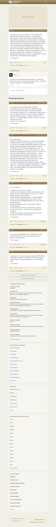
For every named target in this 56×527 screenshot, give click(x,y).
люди (11, 443)
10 (12, 175)
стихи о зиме (13, 407)
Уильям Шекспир (14, 357)
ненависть (43, 251)
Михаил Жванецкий (15, 377)
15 (18, 127)
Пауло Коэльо (13, 351)
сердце (11, 457)
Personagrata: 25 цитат (28, 278)
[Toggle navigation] (45, 2)
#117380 (12, 251)
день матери (13, 396)
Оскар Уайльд (13, 364)
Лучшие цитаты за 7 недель (28, 275)
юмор (11, 433)
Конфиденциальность (16, 521)
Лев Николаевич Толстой (16, 361)
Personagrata (14, 123)
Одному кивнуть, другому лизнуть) (18, 299)
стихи (11, 447)
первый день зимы (15, 389)
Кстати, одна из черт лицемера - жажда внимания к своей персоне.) (27, 326)
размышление (43, 30)
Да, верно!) (12, 288)
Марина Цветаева (14, 370)
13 (12, 127)
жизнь (11, 419)
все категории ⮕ (14, 468)
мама (11, 454)
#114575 (12, 135)
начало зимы (13, 403)
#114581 (12, 102)
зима (11, 410)
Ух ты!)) (11, 321)
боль (42, 135)
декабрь (12, 393)
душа (11, 436)
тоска (44, 135)
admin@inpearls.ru (41, 522)
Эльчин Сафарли (14, 374)
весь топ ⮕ (12, 509)
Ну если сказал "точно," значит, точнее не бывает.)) (22, 336)
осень (11, 464)
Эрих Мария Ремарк (15, 347)
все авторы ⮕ (13, 380)
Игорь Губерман (14, 367)
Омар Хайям (13, 354)
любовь (33, 30)
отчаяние (44, 102)
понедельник (13, 400)
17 (18, 175)
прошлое (37, 30)
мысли (11, 450)
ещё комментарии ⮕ (15, 339)
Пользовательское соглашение (18, 518)
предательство (39, 183)
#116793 (12, 183)
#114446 (12, 230)
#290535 (12, 30)
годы (11, 461)
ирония (12, 440)
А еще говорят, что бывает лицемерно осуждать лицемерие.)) (25, 310)
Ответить (12, 85)
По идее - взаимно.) (15, 331)
